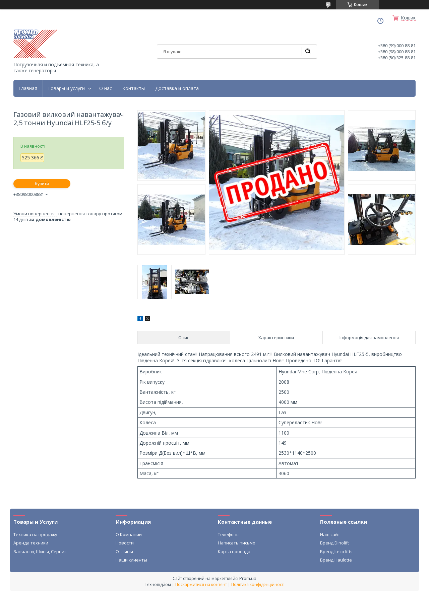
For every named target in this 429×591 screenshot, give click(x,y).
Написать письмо (236, 543)
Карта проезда (234, 551)
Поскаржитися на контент (201, 584)
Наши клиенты (131, 560)
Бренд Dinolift (334, 543)
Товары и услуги (66, 88)
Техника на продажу (35, 534)
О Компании (129, 534)
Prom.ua (247, 578)
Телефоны (229, 534)
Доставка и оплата (177, 88)
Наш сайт (330, 534)
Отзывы (124, 551)
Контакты (133, 88)
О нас (105, 88)
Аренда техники (30, 543)
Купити (42, 183)
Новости (125, 543)
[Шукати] (308, 51)
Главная (27, 88)
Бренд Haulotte (336, 560)
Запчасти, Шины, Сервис (39, 551)
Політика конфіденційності (258, 584)
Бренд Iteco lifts (336, 551)
